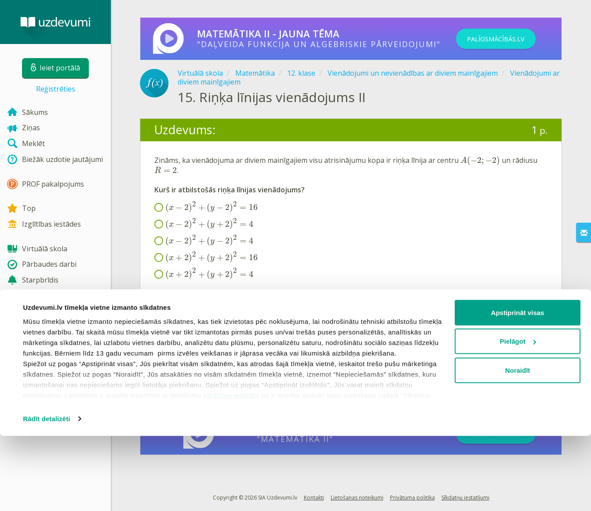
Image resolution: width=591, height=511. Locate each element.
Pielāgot (518, 416)
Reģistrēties (55, 89)
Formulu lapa (176, 293)
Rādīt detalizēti (46, 493)
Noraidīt (517, 445)
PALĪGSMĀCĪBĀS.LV (506, 39)
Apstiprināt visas (517, 387)
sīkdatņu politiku (231, 470)
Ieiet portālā (181, 334)
